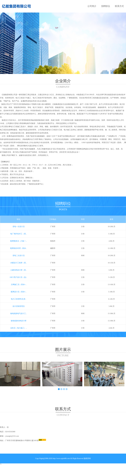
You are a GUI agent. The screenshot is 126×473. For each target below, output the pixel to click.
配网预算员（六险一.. (18, 241)
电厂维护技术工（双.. (18, 234)
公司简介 (91, 6)
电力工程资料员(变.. (18, 299)
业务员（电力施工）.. (18, 328)
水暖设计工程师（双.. (18, 263)
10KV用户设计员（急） (19, 277)
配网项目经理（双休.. (18, 248)
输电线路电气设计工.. (18, 313)
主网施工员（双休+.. (18, 284)
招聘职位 (105, 6)
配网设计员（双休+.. (18, 292)
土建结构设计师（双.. (18, 270)
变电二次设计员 (19, 255)
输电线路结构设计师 (18, 321)
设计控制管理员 (19, 306)
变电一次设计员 (19, 226)
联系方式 (119, 6)
